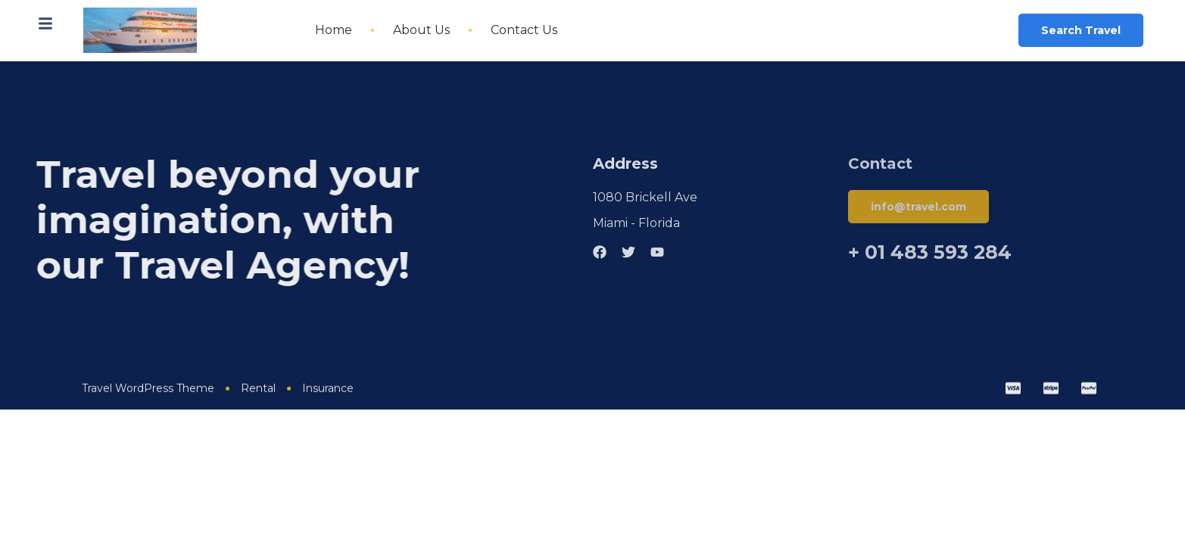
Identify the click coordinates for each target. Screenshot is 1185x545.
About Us (421, 30)
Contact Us (524, 30)
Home (333, 30)
